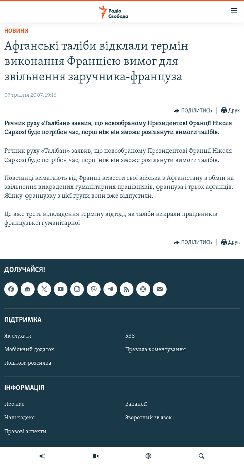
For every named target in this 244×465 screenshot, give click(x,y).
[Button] (193, 111)
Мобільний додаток (29, 350)
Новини (16, 31)
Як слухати (18, 336)
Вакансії (136, 405)
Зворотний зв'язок (148, 418)
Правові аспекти (25, 432)
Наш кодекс (19, 418)
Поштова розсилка (27, 363)
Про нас (14, 405)
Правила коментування (155, 350)
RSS (130, 336)
